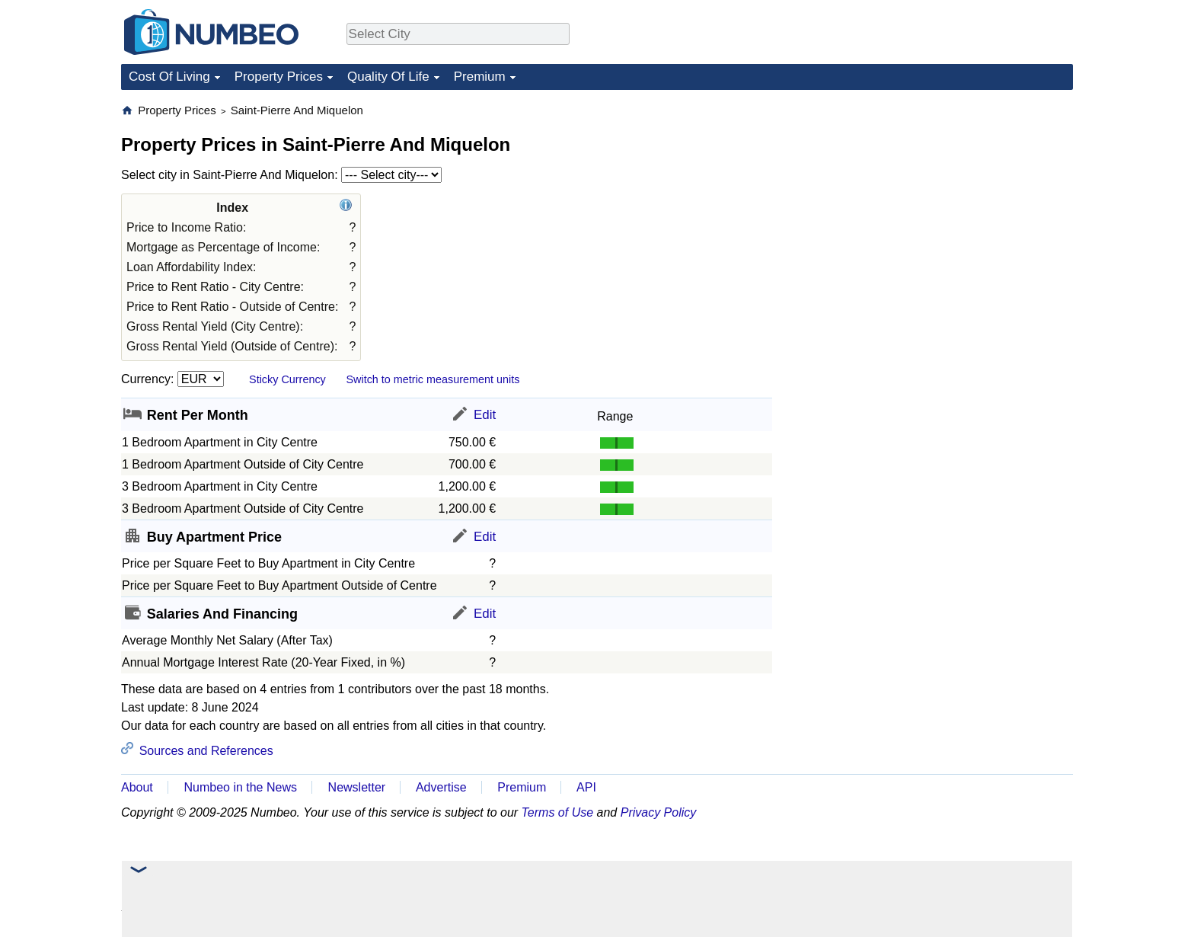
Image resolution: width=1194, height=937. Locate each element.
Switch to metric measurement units (432, 379)
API (586, 787)
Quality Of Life (388, 76)
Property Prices (279, 76)
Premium (480, 76)
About (137, 787)
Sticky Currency (287, 379)
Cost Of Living (169, 76)
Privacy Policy (659, 812)
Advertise (441, 787)
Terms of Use (558, 812)
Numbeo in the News (240, 787)
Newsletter (357, 787)
